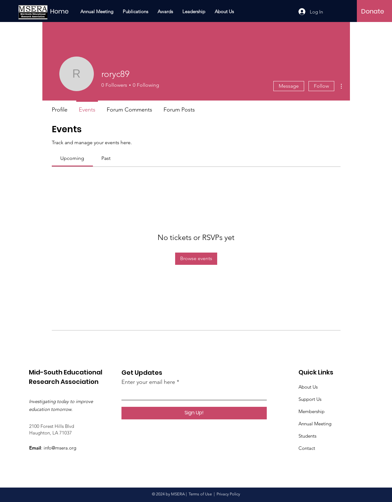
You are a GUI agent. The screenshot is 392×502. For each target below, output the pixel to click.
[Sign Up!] (194, 413)
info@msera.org (60, 448)
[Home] (68, 11)
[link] (72, 158)
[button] (135, 11)
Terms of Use (200, 494)
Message (289, 86)
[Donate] (373, 11)
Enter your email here (148, 382)
